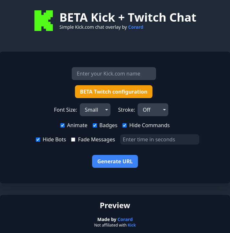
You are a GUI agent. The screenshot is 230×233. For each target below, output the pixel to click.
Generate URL (115, 161)
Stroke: (126, 109)
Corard (135, 27)
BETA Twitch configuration (114, 91)
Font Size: (65, 109)
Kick (132, 225)
